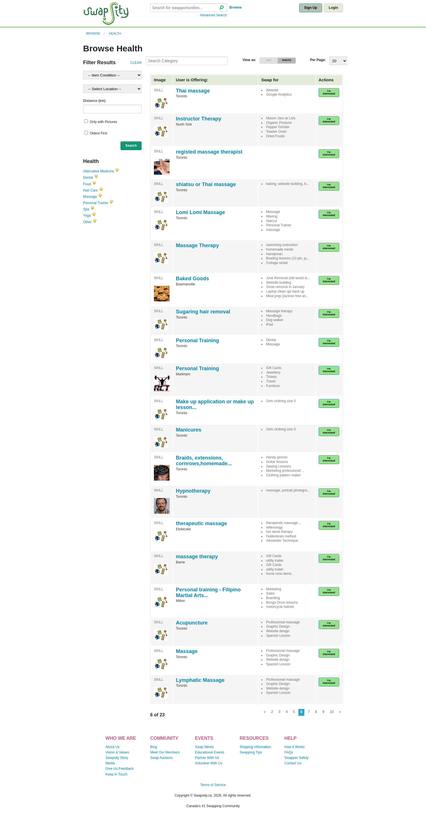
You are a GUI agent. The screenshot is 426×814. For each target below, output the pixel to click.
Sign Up (310, 8)
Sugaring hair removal (203, 312)
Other (87, 222)
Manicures (188, 430)
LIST (269, 60)
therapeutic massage (201, 523)
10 (331, 712)
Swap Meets (204, 747)
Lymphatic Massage (200, 680)
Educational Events (209, 752)
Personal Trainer (95, 203)
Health (115, 33)
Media (110, 763)
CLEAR (136, 63)
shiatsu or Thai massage (206, 184)
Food (87, 184)
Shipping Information (255, 747)
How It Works (294, 747)
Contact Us (292, 763)
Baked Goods (192, 278)
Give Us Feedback (119, 769)
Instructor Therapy (198, 119)
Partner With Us (207, 758)
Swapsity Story (116, 758)
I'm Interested (329, 92)
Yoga (87, 215)
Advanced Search (213, 15)
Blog (153, 747)
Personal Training (197, 340)
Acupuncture (192, 623)
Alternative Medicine (98, 171)
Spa (86, 209)
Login (333, 8)
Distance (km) (94, 101)
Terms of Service (213, 785)
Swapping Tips (251, 752)
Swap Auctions (161, 758)
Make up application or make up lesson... (215, 404)
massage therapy (197, 556)
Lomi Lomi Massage (200, 212)
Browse (235, 7)
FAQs (288, 752)
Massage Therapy (197, 245)
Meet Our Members (165, 752)
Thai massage (193, 91)
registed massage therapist (209, 152)
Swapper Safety (296, 758)
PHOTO (286, 60)
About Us (112, 747)
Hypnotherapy (193, 491)
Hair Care (90, 190)
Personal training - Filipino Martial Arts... (208, 592)
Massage (90, 197)
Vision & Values (117, 752)
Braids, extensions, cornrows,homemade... (204, 460)
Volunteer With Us (208, 763)
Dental (88, 178)
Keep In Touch (116, 774)
